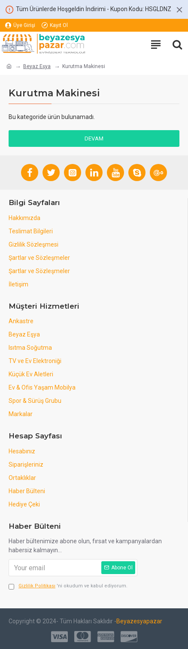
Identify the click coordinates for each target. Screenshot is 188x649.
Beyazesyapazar (139, 621)
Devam (94, 138)
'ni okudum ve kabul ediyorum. (68, 586)
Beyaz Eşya (37, 66)
